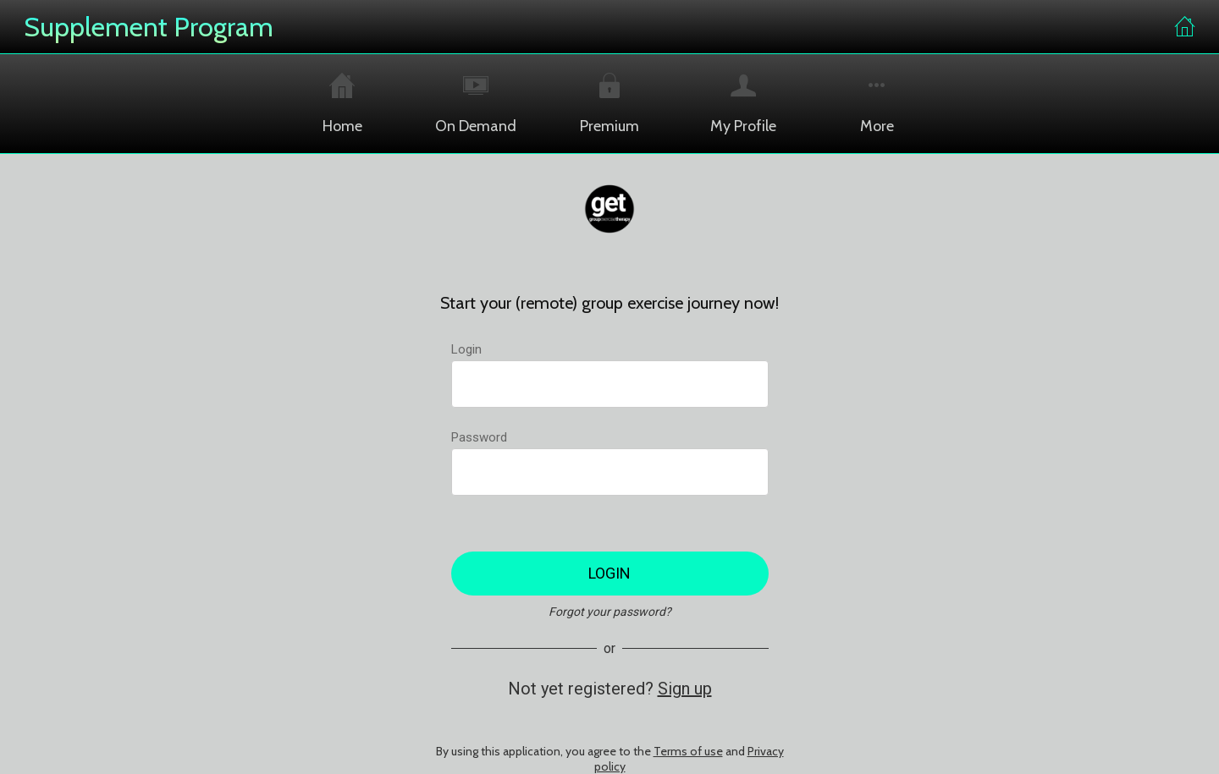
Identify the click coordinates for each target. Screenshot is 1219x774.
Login (466, 349)
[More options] (877, 103)
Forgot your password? (610, 611)
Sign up (685, 688)
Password (479, 437)
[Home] (1185, 27)
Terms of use (688, 751)
